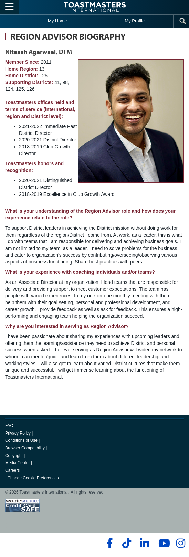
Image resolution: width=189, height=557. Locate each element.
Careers (12, 470)
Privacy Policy (18, 433)
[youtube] (162, 543)
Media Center (17, 462)
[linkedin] (144, 543)
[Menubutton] (9, 7)
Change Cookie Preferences (33, 478)
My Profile (135, 20)
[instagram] (180, 543)
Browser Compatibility (25, 448)
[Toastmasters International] (94, 7)
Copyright (14, 455)
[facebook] (108, 543)
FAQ (9, 425)
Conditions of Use (21, 440)
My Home (57, 20)
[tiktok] (126, 543)
